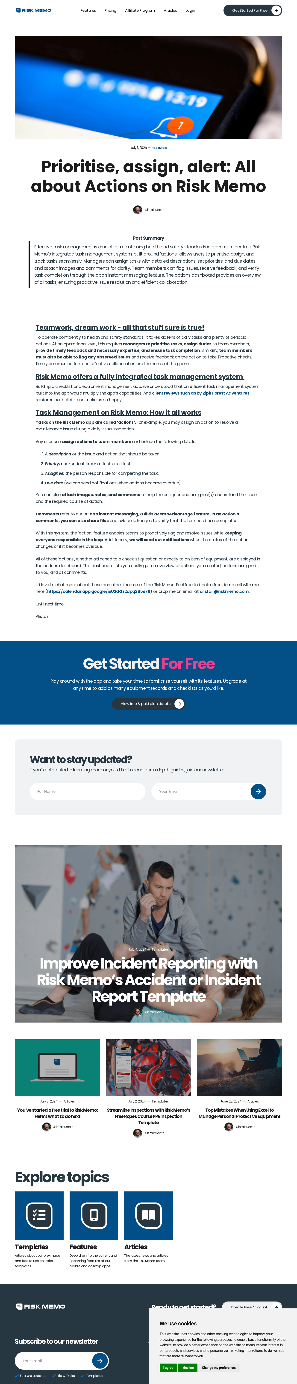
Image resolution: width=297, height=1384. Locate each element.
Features (88, 10)
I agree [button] (168, 1368)
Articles (170, 10)
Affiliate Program (140, 10)
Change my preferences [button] (219, 1368)
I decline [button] (188, 1368)
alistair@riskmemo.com (224, 591)
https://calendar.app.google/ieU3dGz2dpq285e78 (98, 591)
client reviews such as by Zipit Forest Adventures (201, 393)
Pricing (110, 10)
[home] (33, 10)
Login (190, 10)
